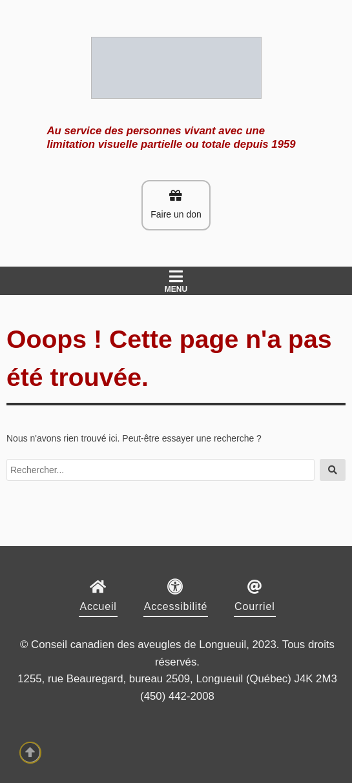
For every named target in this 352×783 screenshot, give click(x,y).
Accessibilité (175, 606)
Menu (176, 281)
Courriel (254, 606)
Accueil (97, 606)
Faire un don (176, 204)
